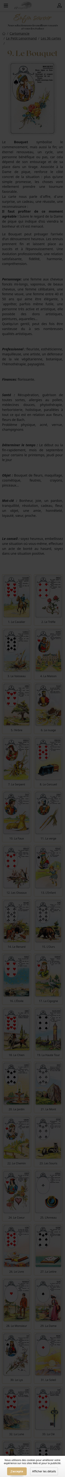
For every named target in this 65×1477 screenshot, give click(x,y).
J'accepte (17, 1471)
